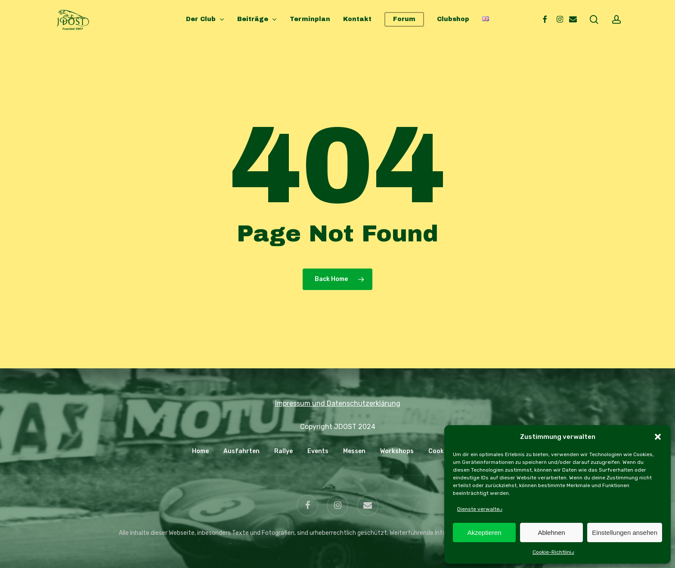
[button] (657, 436)
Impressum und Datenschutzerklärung (337, 403)
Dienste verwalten (479, 509)
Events (317, 451)
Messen (354, 451)
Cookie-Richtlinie (553, 552)
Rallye (283, 451)
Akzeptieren (484, 532)
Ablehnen (551, 532)
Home (200, 451)
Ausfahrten (241, 451)
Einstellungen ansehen (624, 532)
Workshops (397, 451)
